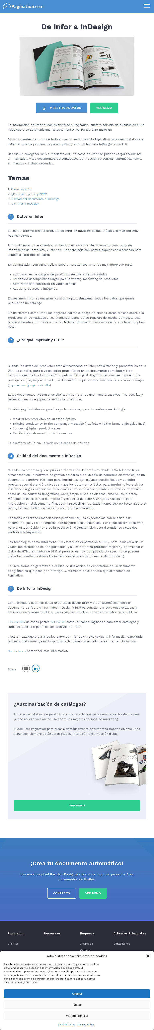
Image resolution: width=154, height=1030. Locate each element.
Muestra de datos (65, 108)
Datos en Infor (21, 189)
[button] (148, 956)
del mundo (59, 622)
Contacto (61, 894)
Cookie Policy (66, 1024)
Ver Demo (104, 108)
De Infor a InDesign (26, 204)
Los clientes (17, 622)
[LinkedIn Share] (36, 668)
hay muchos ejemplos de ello (30, 385)
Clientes (13, 944)
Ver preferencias (77, 1015)
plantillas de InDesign (58, 874)
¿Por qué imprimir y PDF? (30, 194)
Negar (77, 1004)
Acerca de (87, 944)
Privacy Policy (85, 1024)
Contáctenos (17, 651)
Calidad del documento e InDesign (36, 199)
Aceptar (77, 993)
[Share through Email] (26, 668)
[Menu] (146, 6)
